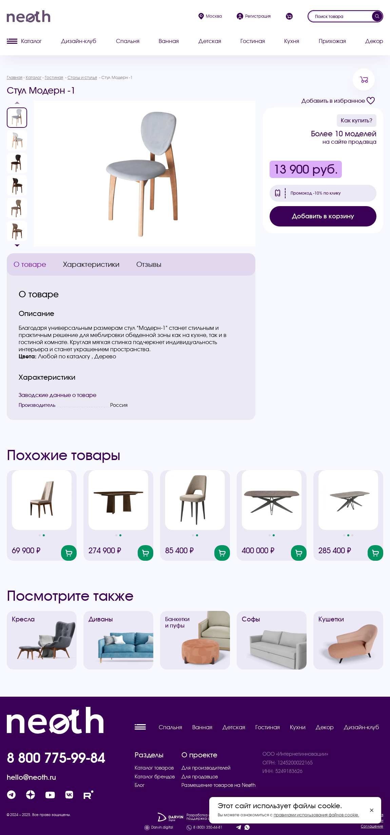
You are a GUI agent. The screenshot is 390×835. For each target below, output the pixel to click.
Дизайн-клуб (78, 41)
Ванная (169, 41)
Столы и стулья (82, 77)
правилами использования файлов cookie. (316, 814)
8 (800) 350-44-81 (207, 827)
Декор (374, 41)
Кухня (291, 41)
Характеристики (91, 264)
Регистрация (254, 16)
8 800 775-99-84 (56, 757)
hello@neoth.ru (31, 777)
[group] (144, 173)
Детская (209, 41)
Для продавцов (199, 777)
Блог (139, 785)
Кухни (298, 727)
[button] (17, 104)
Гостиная (252, 41)
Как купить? (356, 120)
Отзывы (148, 264)
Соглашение (372, 826)
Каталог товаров (154, 768)
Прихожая (332, 41)
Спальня (127, 41)
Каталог (24, 41)
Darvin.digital (162, 827)
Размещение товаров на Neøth (218, 785)
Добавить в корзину (323, 216)
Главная (14, 77)
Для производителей (206, 768)
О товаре (30, 264)
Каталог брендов (155, 777)
